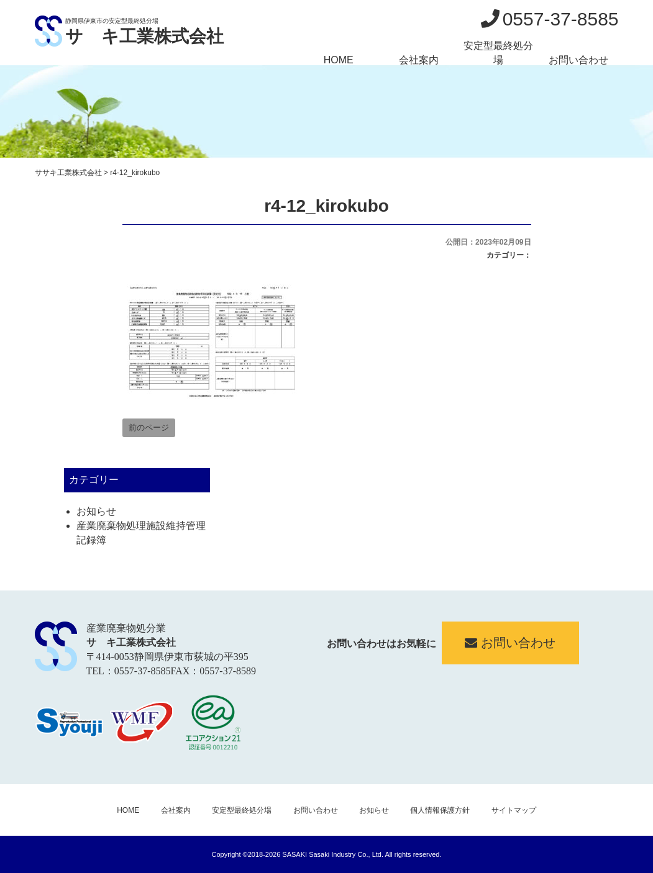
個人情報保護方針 (440, 810)
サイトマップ (513, 810)
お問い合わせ (578, 60)
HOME (339, 60)
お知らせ (96, 511)
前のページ (149, 427)
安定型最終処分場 (498, 52)
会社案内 (419, 60)
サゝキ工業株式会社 (144, 36)
